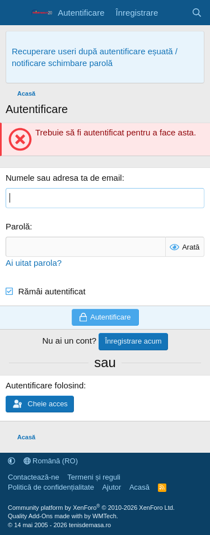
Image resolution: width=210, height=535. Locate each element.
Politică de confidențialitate (51, 487)
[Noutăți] (174, 12)
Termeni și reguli (93, 477)
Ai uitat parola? (34, 263)
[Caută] (197, 12)
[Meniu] (15, 13)
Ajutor (111, 487)
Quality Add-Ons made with (46, 516)
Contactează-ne (33, 477)
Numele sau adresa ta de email (64, 177)
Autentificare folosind (44, 385)
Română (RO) (51, 461)
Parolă (18, 226)
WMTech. (105, 516)
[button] (11, 461)
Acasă (139, 487)
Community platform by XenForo (91, 507)
